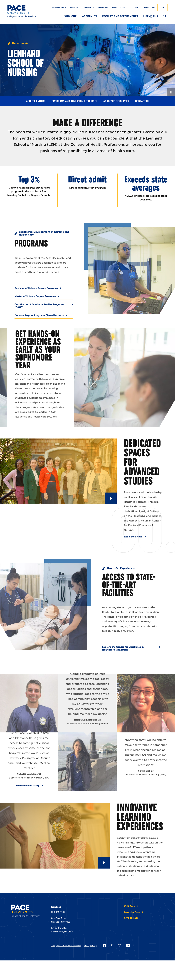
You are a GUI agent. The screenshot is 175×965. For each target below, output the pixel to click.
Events (123, 7)
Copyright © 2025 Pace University (66, 945)
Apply (135, 7)
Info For (87, 7)
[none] (87, 59)
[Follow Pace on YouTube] (128, 945)
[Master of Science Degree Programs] (44, 297)
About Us (74, 7)
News (114, 7)
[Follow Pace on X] (111, 945)
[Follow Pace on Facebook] (104, 945)
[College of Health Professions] (23, 11)
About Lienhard (35, 101)
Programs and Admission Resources (74, 101)
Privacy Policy (90, 945)
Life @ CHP (150, 16)
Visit (163, 7)
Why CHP (70, 16)
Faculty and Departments (120, 16)
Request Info (149, 7)
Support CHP (103, 7)
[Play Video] (111, 498)
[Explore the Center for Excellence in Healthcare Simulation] (131, 649)
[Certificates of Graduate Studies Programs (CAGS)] (44, 306)
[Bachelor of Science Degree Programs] (44, 289)
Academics (89, 16)
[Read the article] (135, 536)
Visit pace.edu (58, 7)
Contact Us (142, 101)
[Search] (165, 16)
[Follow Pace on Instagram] (119, 945)
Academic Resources (116, 101)
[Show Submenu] (79, 7)
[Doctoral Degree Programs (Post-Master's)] (44, 316)
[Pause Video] (171, 92)
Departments (20, 43)
